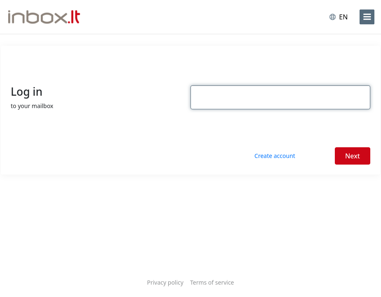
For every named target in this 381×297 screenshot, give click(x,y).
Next (352, 155)
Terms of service (212, 282)
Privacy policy (165, 282)
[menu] (367, 16)
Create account (274, 156)
